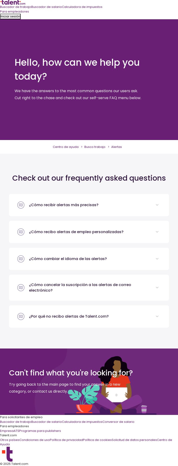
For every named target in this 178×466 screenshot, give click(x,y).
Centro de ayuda (66, 147)
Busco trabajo (94, 147)
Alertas (116, 147)
